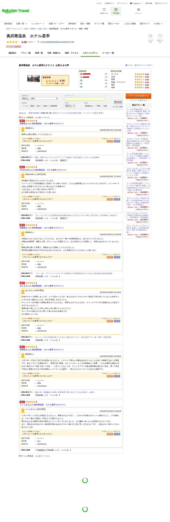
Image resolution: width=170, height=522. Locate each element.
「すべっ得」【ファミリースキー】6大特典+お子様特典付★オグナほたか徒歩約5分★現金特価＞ (74, 273)
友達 (45, 106)
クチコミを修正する (139, 100)
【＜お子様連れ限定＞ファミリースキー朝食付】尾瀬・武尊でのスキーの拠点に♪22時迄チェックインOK (138, 112)
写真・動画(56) (53, 53)
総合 (55, 113)
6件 (106, 74)
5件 (106, 77)
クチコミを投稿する (138, 96)
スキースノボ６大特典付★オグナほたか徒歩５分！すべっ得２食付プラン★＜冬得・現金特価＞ (73, 337)
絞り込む (118, 102)
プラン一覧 (26, 53)
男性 (98, 106)
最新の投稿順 (34, 113)
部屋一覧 (39, 53)
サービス (62, 113)
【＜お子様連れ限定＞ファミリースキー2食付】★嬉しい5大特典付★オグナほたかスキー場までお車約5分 (138, 186)
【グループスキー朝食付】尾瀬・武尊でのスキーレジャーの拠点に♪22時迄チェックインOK (138, 127)
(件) (31, 42)
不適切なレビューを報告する (111, 138)
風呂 (95, 113)
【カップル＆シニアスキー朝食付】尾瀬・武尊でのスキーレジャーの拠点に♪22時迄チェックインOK (138, 172)
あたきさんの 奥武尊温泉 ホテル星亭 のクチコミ (42, 286)
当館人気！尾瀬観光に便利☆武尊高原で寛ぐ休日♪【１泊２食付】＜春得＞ (65, 392)
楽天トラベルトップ (13, 29)
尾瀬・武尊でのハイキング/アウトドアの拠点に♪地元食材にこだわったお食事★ (67, 157)
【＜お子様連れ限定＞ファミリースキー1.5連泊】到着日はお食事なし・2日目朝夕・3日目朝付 (138, 157)
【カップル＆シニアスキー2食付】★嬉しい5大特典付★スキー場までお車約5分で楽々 (137, 229)
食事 (100, 113)
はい (110, 141)
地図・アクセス (71, 53)
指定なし (90, 106)
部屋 (74, 113)
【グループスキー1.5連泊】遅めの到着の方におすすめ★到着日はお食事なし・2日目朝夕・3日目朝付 (138, 142)
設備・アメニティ (84, 113)
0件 (106, 80)
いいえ (117, 141)
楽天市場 (148, 3)
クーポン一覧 (108, 53)
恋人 (39, 106)
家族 (32, 106)
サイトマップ (122, 3)
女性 (105, 106)
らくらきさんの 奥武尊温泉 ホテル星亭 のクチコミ (43, 405)
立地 (69, 113)
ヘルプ (98, 3)
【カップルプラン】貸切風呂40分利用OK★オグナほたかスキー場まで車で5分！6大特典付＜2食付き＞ (76, 215)
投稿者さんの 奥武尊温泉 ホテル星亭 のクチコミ (42, 123)
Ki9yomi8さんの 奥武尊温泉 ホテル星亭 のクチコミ (43, 170)
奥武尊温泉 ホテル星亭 (28, 36)
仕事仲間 (53, 106)
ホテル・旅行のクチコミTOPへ (140, 65)
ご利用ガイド (109, 3)
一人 (26, 106)
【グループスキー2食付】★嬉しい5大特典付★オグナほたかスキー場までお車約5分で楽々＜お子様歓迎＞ (137, 201)
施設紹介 (12, 53)
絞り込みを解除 (118, 106)
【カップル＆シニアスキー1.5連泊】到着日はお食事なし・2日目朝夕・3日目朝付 (137, 215)
